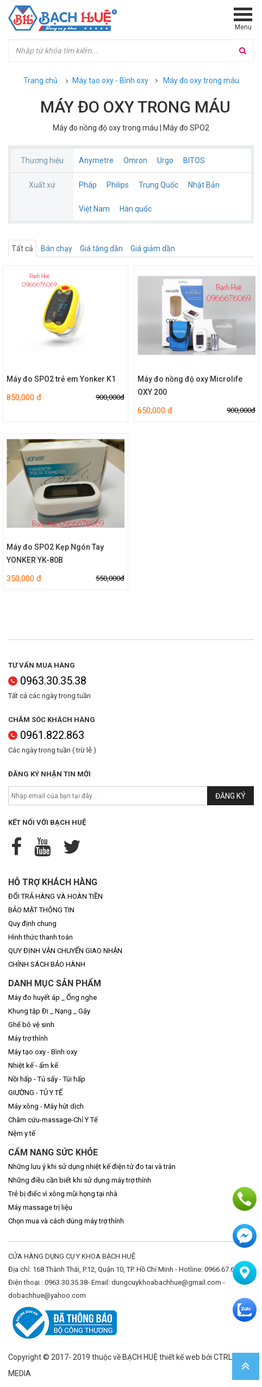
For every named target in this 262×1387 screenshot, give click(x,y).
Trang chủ (40, 80)
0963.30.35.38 (47, 680)
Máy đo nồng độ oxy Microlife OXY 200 (190, 385)
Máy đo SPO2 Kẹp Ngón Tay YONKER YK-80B (55, 553)
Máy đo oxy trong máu (201, 80)
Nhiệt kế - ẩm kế (33, 1065)
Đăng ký (230, 796)
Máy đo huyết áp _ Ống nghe (52, 997)
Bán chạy (56, 248)
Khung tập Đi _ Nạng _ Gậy (49, 1011)
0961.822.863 (46, 735)
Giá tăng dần (101, 248)
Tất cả (22, 248)
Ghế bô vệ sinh (31, 1025)
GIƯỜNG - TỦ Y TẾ (35, 1093)
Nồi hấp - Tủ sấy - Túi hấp (46, 1079)
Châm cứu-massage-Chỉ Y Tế (53, 1120)
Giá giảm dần (152, 248)
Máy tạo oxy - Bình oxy (110, 80)
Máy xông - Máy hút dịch (46, 1106)
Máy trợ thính (28, 1038)
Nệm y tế (21, 1133)
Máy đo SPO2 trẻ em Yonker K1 (61, 379)
